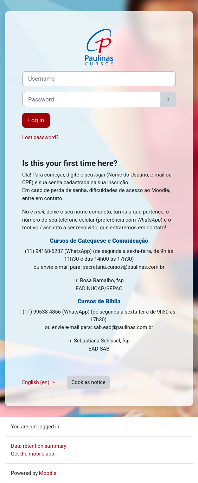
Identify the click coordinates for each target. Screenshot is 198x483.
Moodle (47, 473)
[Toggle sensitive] (168, 99)
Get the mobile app (32, 454)
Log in (36, 120)
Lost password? (40, 137)
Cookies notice (88, 382)
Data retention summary (38, 446)
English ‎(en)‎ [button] (36, 382)
